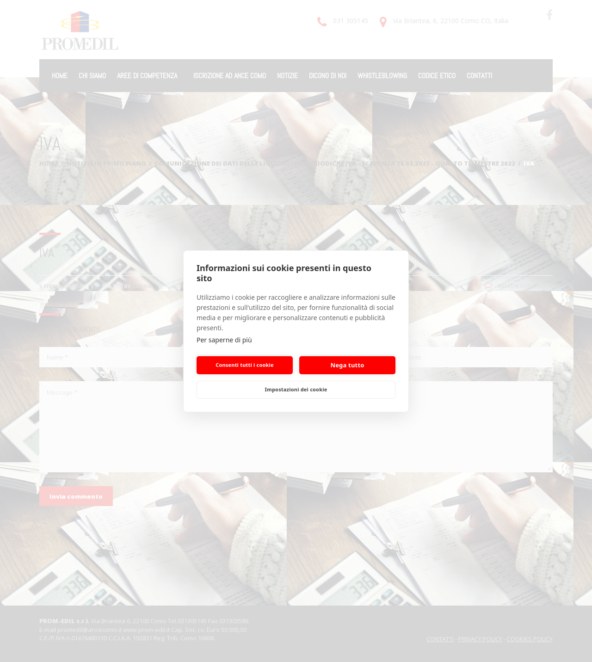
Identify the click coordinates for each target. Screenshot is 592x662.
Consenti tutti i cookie (245, 364)
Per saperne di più (224, 339)
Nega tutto (347, 365)
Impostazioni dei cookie (296, 389)
